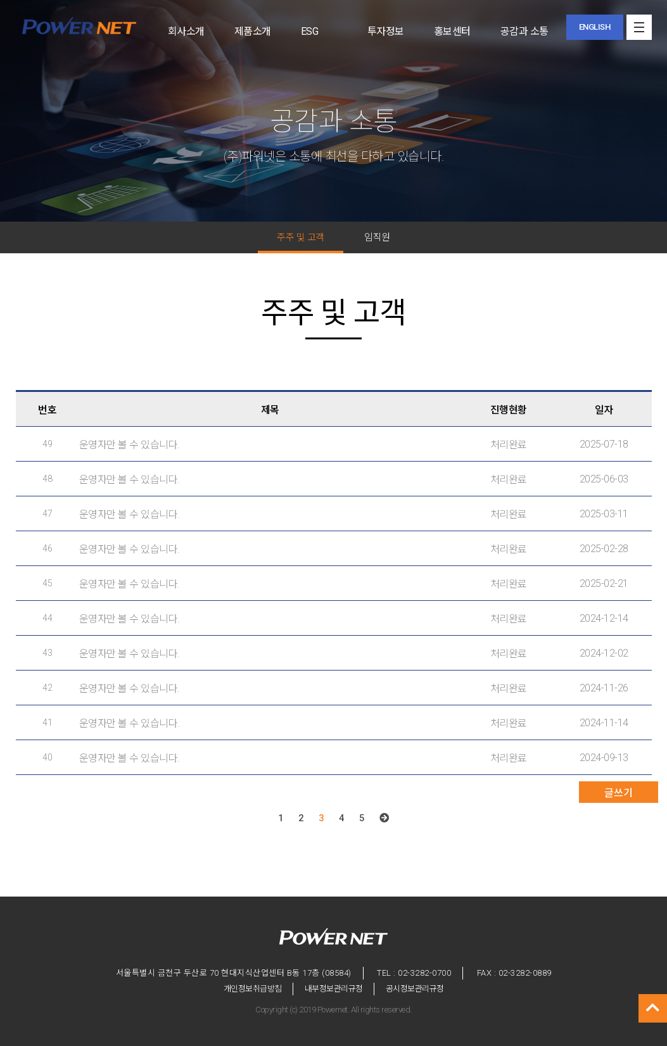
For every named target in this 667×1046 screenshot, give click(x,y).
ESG (310, 31)
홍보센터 (452, 31)
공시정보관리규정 (415, 988)
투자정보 (385, 31)
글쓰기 (618, 793)
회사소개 (186, 31)
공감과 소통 (524, 31)
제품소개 (252, 31)
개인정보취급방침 (253, 988)
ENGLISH (595, 27)
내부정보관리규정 (334, 988)
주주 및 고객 (300, 237)
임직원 (377, 237)
